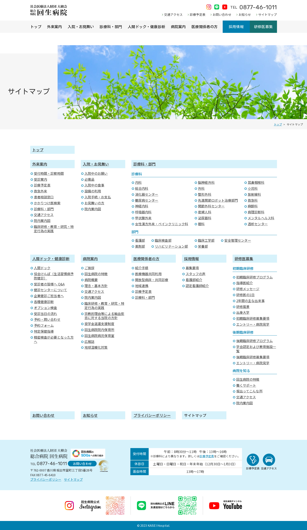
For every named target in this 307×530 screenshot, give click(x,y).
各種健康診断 (44, 301)
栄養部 (203, 246)
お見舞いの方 (94, 202)
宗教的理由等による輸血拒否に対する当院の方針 (104, 315)
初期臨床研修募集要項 (253, 318)
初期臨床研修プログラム (254, 277)
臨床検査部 (163, 240)
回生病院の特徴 (96, 273)
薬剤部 (140, 246)
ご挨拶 (89, 267)
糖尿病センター (146, 200)
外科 (201, 188)
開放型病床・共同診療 (151, 279)
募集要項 (192, 267)
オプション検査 (45, 307)
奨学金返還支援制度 (99, 323)
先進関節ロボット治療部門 (218, 200)
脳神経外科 (206, 182)
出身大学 (243, 312)
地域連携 (141, 285)
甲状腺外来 (143, 217)
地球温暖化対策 (96, 347)
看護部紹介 (194, 279)
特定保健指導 (44, 331)
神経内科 (141, 205)
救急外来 (40, 191)
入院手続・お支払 (98, 196)
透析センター (258, 223)
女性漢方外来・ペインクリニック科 (161, 223)
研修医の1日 (245, 294)
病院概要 (91, 279)
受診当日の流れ (45, 313)
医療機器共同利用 (148, 273)
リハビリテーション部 (171, 246)
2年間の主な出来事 (250, 300)
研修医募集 (263, 27)
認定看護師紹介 (197, 285)
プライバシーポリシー (152, 415)
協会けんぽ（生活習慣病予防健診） (54, 276)
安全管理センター (237, 240)
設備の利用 (93, 191)
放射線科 (254, 194)
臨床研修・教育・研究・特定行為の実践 (54, 228)
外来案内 (54, 27)
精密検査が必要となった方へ (54, 339)
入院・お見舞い (81, 27)
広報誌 (89, 341)
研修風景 (243, 306)
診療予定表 (197, 14)
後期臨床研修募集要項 (253, 356)
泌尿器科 (204, 217)
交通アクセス (173, 14)
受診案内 (40, 179)
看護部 (140, 240)
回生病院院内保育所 (99, 329)
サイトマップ (267, 14)
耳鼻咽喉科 (256, 182)
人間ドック (42, 267)
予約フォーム (44, 325)
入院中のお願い (96, 173)
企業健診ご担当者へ (49, 295)
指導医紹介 (244, 282)
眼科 (201, 223)
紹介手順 (141, 267)
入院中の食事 (94, 185)
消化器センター (146, 194)
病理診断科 (256, 211)
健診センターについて (50, 289)
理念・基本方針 (96, 285)
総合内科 (141, 188)
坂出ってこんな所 (249, 391)
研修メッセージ (248, 288)
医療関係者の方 (204, 27)
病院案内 (178, 27)
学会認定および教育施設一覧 (256, 348)
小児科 (253, 188)
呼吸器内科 (143, 211)
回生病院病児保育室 (99, 335)
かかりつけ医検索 (47, 202)
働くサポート (246, 385)
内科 (138, 182)
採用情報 (236, 27)
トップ (35, 27)
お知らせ (245, 14)
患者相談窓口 (44, 196)
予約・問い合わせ (47, 319)
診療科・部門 (111, 27)
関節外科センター (211, 205)
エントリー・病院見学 (253, 324)
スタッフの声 (196, 273)
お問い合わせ (222, 14)
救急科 (253, 200)
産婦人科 (204, 211)
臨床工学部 (206, 240)
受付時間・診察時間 (49, 173)
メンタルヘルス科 (261, 217)
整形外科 (204, 194)
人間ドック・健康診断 (146, 27)
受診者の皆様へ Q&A (49, 284)
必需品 (89, 179)
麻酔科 (253, 205)
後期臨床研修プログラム (254, 340)
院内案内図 (42, 220)
